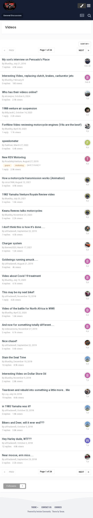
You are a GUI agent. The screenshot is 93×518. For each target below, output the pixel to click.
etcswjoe (9, 96)
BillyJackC (10, 112)
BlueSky (8, 63)
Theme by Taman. (58, 511)
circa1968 (9, 182)
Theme (34, 507)
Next (81, 50)
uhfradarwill (10, 231)
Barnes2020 (10, 247)
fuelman (9, 145)
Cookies (58, 507)
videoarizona (11, 329)
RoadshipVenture (13, 161)
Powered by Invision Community (39, 511)
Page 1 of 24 (46, 50)
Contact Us (46, 507)
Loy (6, 394)
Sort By (84, 44)
